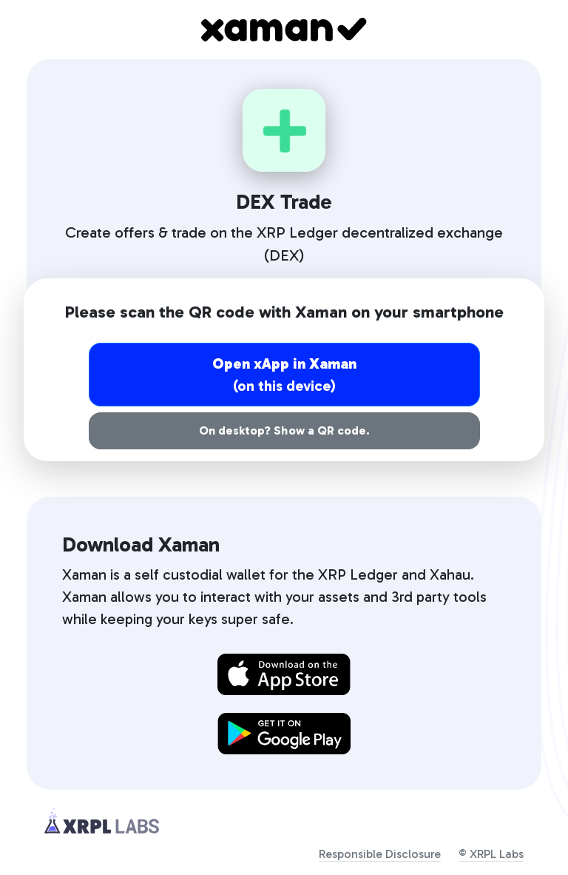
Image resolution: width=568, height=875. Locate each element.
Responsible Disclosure (380, 854)
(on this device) (284, 375)
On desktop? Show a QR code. (284, 430)
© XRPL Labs (491, 854)
